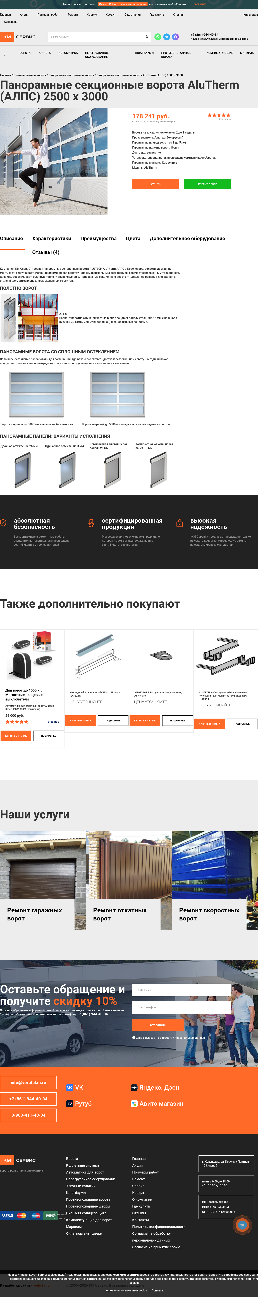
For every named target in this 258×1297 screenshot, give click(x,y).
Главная (5, 14)
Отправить (158, 1025)
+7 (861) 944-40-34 (204, 35)
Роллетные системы (83, 1165)
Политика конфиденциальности (158, 1227)
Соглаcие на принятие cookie (156, 1247)
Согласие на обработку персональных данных (151, 1236)
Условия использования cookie (126, 1290)
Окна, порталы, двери (84, 1233)
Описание (11, 238)
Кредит (111, 14)
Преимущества (98, 238)
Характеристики (51, 238)
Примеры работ (48, 14)
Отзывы (178, 14)
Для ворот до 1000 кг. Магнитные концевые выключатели (24, 694)
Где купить (157, 14)
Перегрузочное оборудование (97, 55)
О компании (133, 14)
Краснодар (250, 14)
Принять (157, 1290)
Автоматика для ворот (85, 1172)
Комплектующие (220, 53)
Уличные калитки (80, 1186)
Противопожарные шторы (88, 1206)
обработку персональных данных (183, 1037)
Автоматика (68, 53)
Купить (155, 184)
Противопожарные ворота (176, 55)
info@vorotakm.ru (28, 1082)
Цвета (133, 238)
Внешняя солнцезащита (86, 1213)
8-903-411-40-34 (28, 1115)
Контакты (10, 21)
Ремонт (73, 14)
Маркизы (247, 53)
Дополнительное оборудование (187, 238)
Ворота (25, 53)
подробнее (48, 735)
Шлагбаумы (144, 53)
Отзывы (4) (45, 252)
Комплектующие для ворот (89, 1220)
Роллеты (44, 53)
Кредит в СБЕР (207, 184)
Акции (24, 14)
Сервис (92, 14)
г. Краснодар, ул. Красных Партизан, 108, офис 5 (219, 38)
